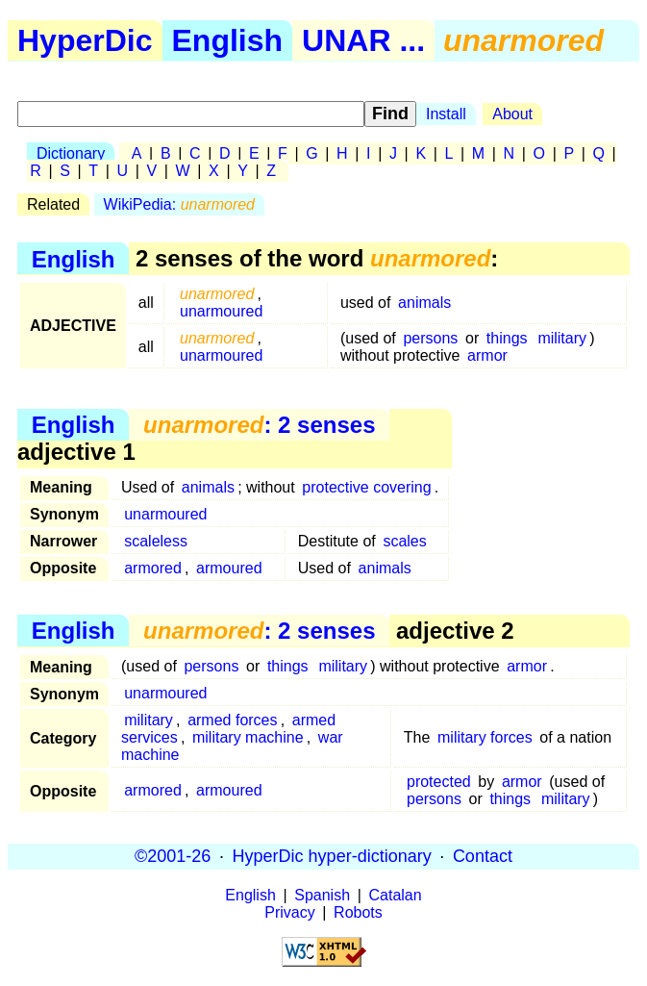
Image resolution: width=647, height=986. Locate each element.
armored (153, 568)
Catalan (395, 895)
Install (446, 114)
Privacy (289, 912)
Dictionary (71, 153)
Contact (482, 856)
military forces (485, 737)
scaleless (155, 541)
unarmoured (221, 311)
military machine (248, 737)
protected (439, 781)
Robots (358, 912)
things (507, 338)
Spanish (322, 895)
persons (430, 338)
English (228, 40)
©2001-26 (173, 856)
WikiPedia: (179, 204)
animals (424, 302)
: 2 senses (259, 425)
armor (487, 355)
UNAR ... (363, 40)
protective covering (366, 487)
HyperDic (85, 40)
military (561, 338)
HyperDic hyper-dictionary (332, 856)
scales (404, 541)
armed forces (232, 720)
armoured (228, 568)
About (512, 114)
